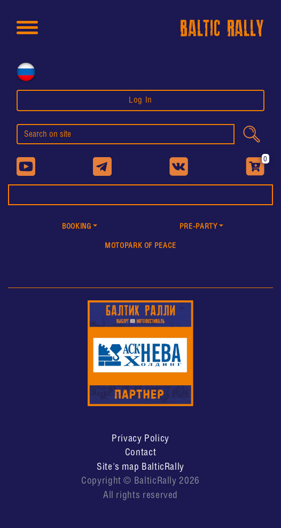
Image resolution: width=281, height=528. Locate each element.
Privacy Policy (140, 438)
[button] (79, 227)
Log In (140, 100)
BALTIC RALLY (222, 29)
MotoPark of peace (140, 246)
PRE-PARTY (198, 226)
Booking (76, 226)
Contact (140, 452)
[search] (126, 134)
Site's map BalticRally (140, 467)
